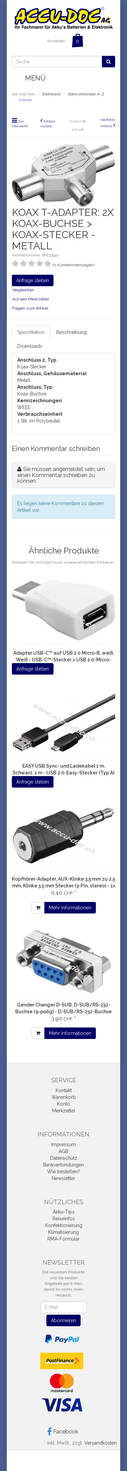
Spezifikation (31, 332)
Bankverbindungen (63, 1165)
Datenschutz (63, 1158)
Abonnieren (63, 1320)
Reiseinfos (63, 1218)
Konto (63, 1104)
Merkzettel (63, 1110)
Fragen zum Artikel (30, 308)
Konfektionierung (63, 1225)
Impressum (63, 1144)
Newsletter (63, 1178)
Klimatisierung (63, 1232)
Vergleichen (23, 290)
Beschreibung (71, 332)
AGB (63, 1151)
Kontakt (64, 1090)
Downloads (29, 346)
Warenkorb (63, 1097)
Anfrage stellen (32, 280)
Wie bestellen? (63, 1171)
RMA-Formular (63, 1239)
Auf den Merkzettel (30, 299)
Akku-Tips (64, 1212)
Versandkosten (100, 1443)
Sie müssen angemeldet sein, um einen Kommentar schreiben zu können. (61, 475)
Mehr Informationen (70, 907)
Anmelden (56, 41)
